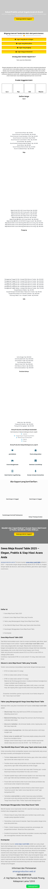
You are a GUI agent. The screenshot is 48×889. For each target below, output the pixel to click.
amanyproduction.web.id (8, 562)
